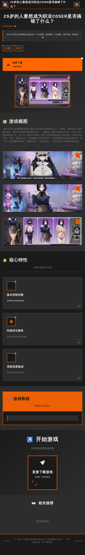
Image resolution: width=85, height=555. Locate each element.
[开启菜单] (77, 4)
